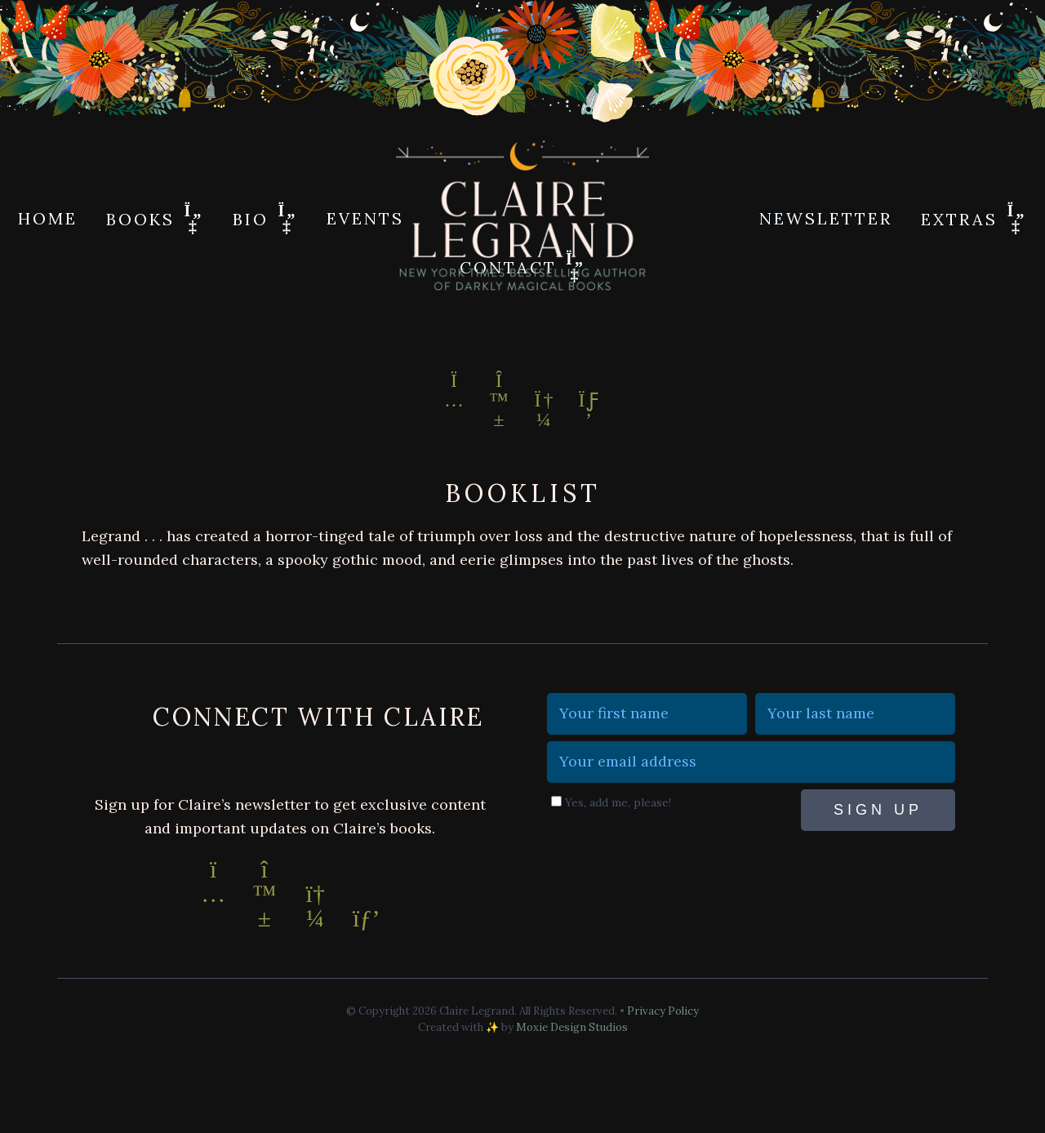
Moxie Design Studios (572, 1027)
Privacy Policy (663, 1011)
